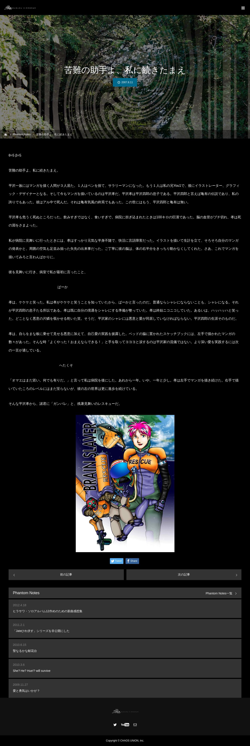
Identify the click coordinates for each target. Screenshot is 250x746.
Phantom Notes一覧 (219, 593)
